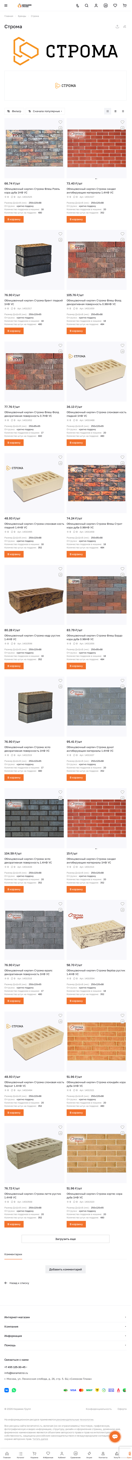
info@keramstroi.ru (16, 1372)
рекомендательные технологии (74, 1419)
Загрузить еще (65, 1239)
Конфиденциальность (99, 1408)
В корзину (14, 219)
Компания (11, 1326)
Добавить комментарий (65, 1269)
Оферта (122, 1408)
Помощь (10, 1345)
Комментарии (13, 1254)
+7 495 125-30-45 (14, 1367)
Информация (13, 1335)
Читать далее (40, 1438)
